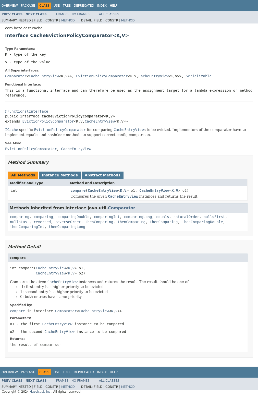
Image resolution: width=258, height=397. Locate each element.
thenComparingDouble (202, 222)
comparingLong (138, 217)
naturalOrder (186, 217)
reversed (42, 222)
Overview (10, 5)
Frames (62, 14)
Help (114, 5)
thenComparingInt (27, 227)
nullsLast (19, 222)
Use (57, 5)
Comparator (16, 76)
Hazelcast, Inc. (40, 391)
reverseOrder (68, 222)
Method (68, 20)
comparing (19, 217)
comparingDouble (73, 217)
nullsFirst (214, 217)
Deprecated (84, 5)
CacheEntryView (44, 76)
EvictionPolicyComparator (102, 76)
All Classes (109, 14)
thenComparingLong (67, 227)
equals (162, 217)
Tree (67, 5)
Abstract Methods (102, 175)
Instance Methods (60, 175)
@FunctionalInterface (26, 111)
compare (77, 190)
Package (28, 5)
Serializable (199, 76)
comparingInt (107, 217)
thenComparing (99, 222)
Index (102, 5)
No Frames (80, 14)
